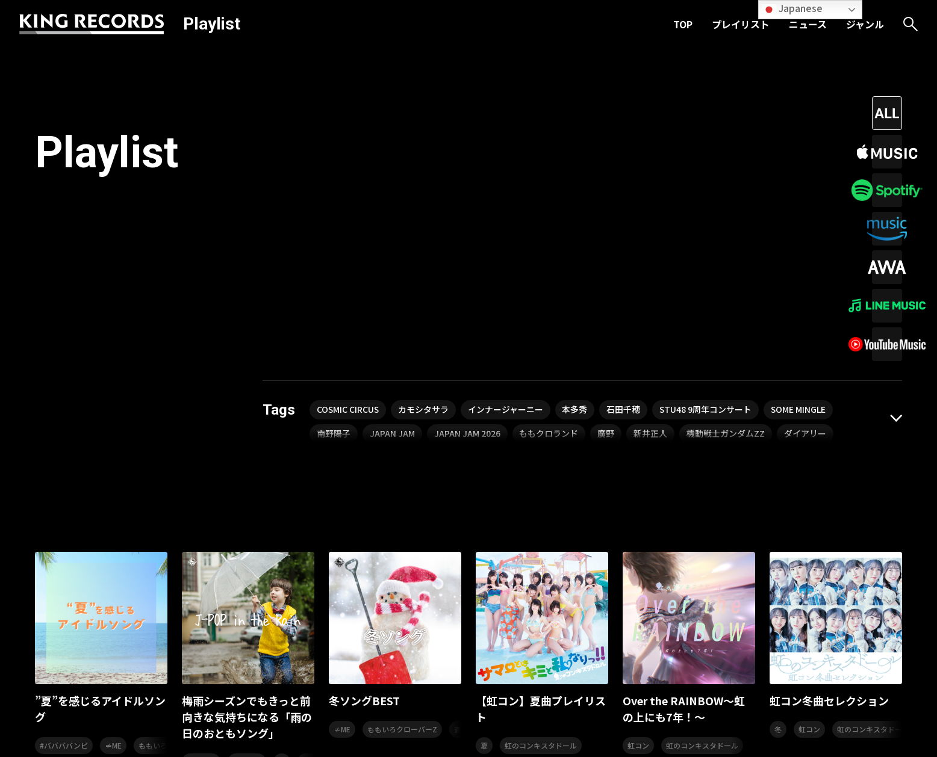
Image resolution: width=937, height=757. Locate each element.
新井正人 (651, 203)
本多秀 (576, 179)
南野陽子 (333, 203)
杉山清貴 (246, 530)
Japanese (792, 9)
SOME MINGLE (801, 179)
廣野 (606, 203)
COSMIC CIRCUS (348, 179)
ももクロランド (549, 203)
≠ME (113, 514)
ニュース (808, 24)
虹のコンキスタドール (541, 514)
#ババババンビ (64, 514)
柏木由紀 (201, 530)
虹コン (638, 514)
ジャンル (865, 24)
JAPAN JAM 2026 (467, 203)
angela (314, 530)
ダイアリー (806, 203)
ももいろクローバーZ (402, 498)
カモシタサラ (424, 179)
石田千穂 (625, 179)
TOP (683, 24)
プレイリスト (741, 24)
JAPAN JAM (392, 203)
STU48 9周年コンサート (707, 179)
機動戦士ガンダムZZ (726, 203)
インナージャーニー (506, 179)
